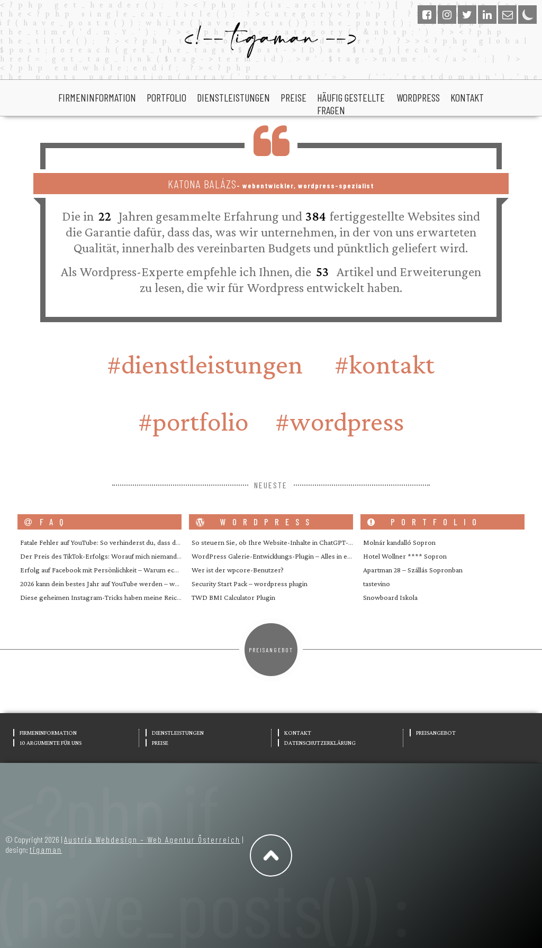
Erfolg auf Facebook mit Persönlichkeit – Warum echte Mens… (113, 570)
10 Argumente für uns (51, 742)
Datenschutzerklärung (320, 742)
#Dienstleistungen (205, 364)
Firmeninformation (97, 97)
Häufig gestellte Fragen (351, 103)
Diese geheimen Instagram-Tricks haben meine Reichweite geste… (120, 597)
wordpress (418, 97)
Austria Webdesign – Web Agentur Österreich (152, 839)
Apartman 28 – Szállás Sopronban (413, 570)
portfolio (166, 97)
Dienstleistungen (233, 97)
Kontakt (467, 97)
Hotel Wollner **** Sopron (405, 556)
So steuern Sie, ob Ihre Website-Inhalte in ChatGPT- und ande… (287, 542)
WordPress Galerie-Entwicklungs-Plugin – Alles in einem (277, 556)
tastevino (376, 583)
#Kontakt (385, 364)
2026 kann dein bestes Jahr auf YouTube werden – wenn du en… (114, 583)
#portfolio (193, 421)
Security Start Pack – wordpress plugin (250, 583)
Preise (293, 97)
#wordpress (339, 421)
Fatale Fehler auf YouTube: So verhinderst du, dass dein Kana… (112, 542)
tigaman (46, 849)
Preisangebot (271, 649)
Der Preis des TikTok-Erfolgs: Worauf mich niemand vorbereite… (117, 556)
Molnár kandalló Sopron (399, 542)
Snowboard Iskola (390, 597)
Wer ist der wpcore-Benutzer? (238, 570)
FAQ (46, 522)
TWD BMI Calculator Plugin (233, 597)
